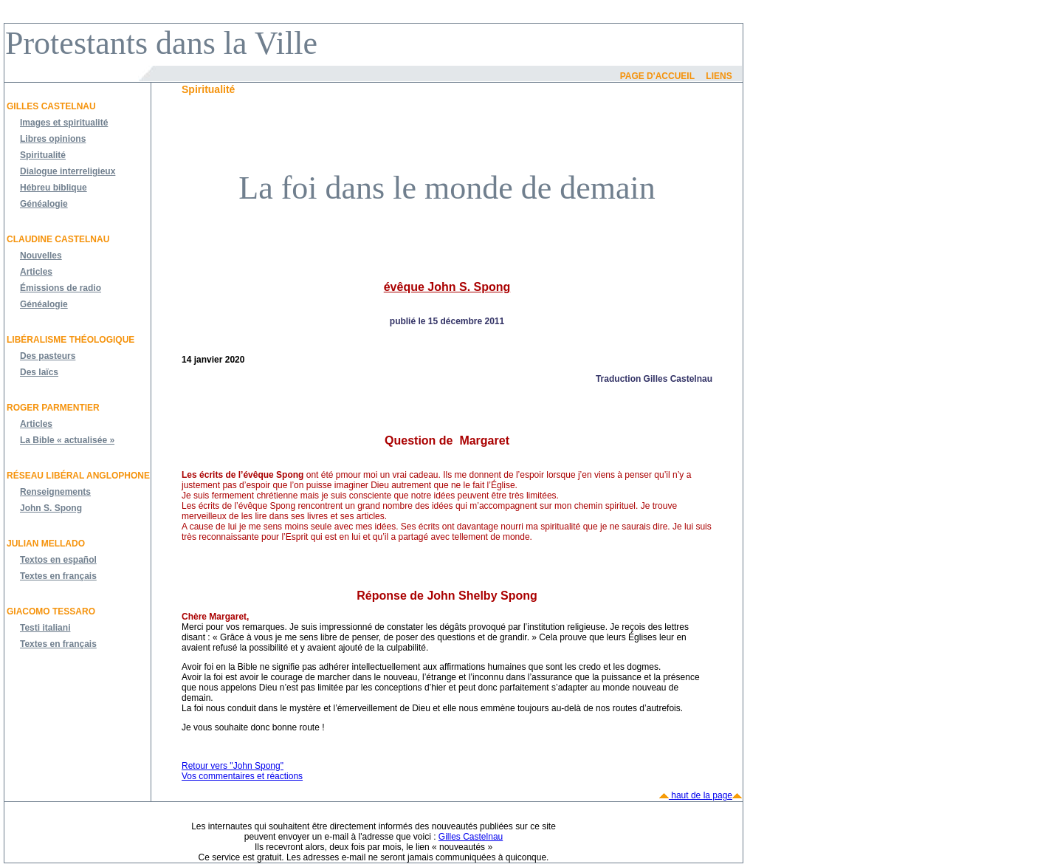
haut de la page (700, 795)
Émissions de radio (60, 288)
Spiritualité (43, 155)
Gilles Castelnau (51, 106)
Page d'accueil (657, 76)
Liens (719, 76)
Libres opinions (53, 139)
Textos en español (58, 560)
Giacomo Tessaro (51, 611)
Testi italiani (45, 628)
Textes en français (58, 576)
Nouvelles (41, 255)
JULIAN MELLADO (46, 543)
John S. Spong (51, 508)
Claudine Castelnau (58, 239)
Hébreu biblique (53, 187)
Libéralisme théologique (70, 340)
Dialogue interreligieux (67, 171)
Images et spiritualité (64, 122)
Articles (36, 272)
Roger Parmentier (53, 407)
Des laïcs (39, 372)
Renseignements (55, 492)
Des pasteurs (47, 356)
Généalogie (44, 204)
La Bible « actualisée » (67, 440)
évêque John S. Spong (447, 287)
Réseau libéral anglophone (78, 475)
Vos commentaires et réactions (242, 776)
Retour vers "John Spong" (232, 766)
